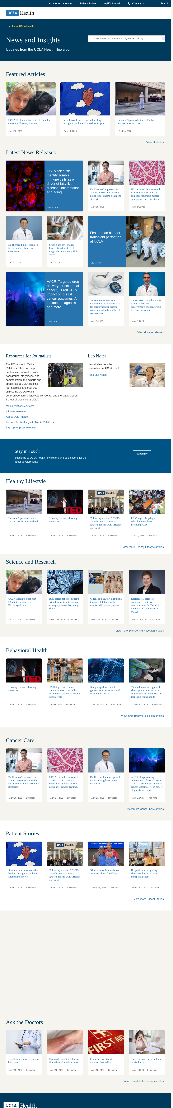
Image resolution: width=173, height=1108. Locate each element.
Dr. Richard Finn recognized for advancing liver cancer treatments (23, 248)
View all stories (155, 142)
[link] (44, 186)
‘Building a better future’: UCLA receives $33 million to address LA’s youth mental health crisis (64, 692)
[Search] (163, 38)
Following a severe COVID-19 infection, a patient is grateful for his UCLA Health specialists (64, 875)
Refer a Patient (88, 3)
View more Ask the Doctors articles (143, 1081)
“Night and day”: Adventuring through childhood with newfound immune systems (106, 602)
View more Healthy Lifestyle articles (143, 547)
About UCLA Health (23, 26)
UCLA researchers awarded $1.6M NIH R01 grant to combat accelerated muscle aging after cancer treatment (63, 782)
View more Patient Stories (149, 899)
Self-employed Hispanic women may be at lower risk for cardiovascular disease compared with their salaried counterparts (105, 307)
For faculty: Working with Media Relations (30, 422)
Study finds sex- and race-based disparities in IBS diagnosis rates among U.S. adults (63, 249)
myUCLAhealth (112, 3)
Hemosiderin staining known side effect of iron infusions (64, 1060)
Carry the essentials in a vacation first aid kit (102, 1060)
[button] (61, 3)
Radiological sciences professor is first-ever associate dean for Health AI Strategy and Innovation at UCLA (145, 605)
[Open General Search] (163, 3)
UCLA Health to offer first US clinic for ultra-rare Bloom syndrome (29, 122)
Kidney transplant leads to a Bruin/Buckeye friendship (104, 872)
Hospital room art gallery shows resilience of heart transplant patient (144, 873)
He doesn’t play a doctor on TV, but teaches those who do (136, 122)
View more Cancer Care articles (145, 809)
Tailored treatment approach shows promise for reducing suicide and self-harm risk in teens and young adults (146, 692)
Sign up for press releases (21, 427)
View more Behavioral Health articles (142, 715)
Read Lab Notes (97, 374)
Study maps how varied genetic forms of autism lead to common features (105, 690)
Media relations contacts (20, 406)
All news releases (16, 411)
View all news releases (150, 332)
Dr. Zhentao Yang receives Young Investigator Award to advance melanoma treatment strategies (23, 782)
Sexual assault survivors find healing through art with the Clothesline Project (83, 122)
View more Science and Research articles (140, 630)
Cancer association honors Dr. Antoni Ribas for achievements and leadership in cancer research (146, 305)
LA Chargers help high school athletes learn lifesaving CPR (143, 521)
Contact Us (138, 3)
